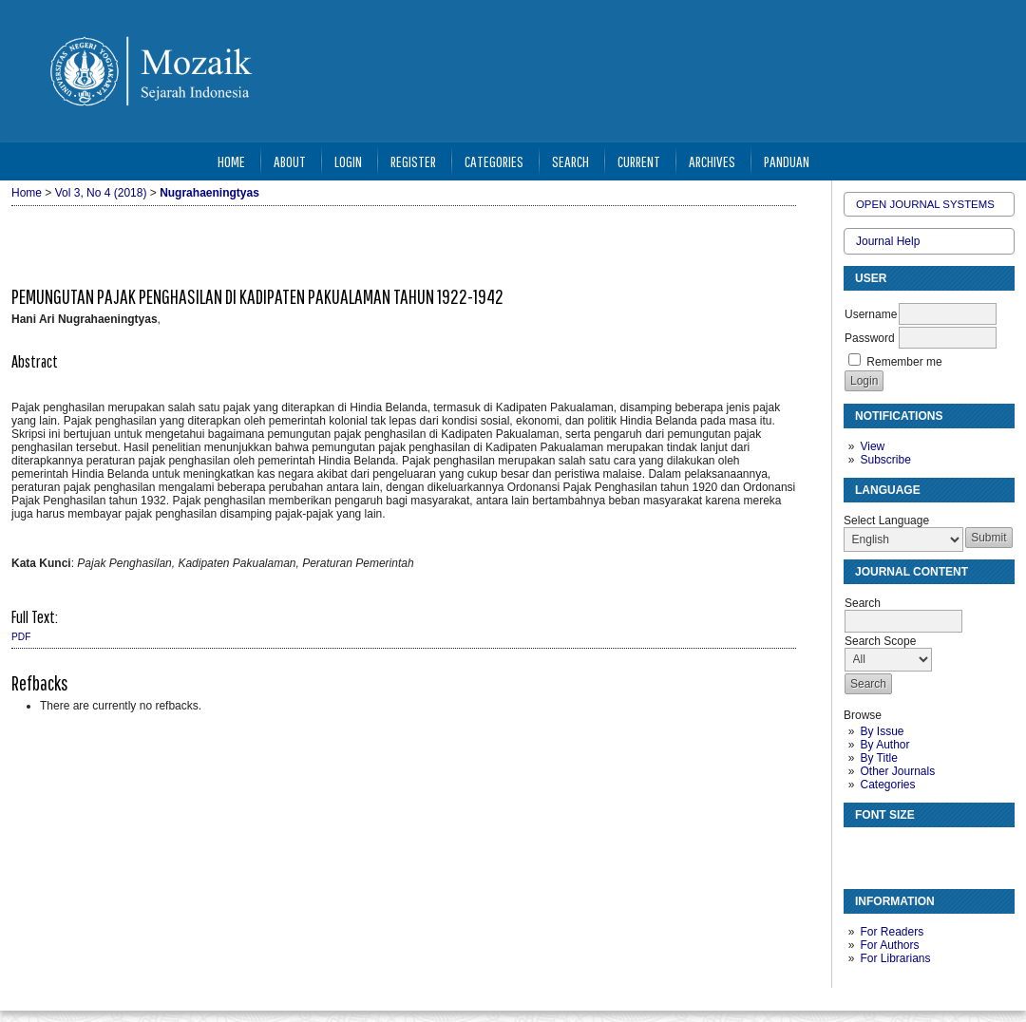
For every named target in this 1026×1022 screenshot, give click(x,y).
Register (413, 161)
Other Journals (897, 771)
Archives (712, 161)
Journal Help (888, 241)
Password (870, 338)
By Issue (881, 731)
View (872, 446)
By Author (884, 744)
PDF (20, 637)
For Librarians (895, 958)
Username (871, 314)
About (290, 161)
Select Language (886, 520)
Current (639, 161)
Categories (887, 784)
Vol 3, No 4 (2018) (101, 192)
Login (348, 161)
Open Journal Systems (925, 204)
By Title (878, 758)
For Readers (891, 931)
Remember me (903, 362)
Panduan (786, 161)
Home (231, 161)
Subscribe (885, 459)
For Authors (889, 945)
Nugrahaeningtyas (209, 192)
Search (570, 161)
